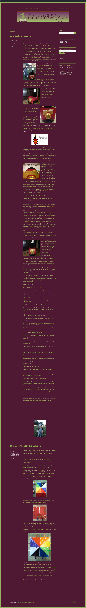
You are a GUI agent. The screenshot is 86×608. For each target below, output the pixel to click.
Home (17, 8)
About (21, 8)
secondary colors (13, 456)
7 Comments (12, 46)
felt (17, 453)
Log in (3, 0)
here (37, 126)
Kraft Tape (37, 125)
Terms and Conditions (64, 59)
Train (11, 44)
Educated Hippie (13, 602)
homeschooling (13, 454)
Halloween (17, 43)
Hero (61, 71)
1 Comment (12, 458)
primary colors (16, 455)
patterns (11, 455)
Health (26, 8)
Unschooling (36, 8)
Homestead (48, 8)
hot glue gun (49, 125)
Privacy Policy (62, 58)
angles (11, 453)
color (14, 453)
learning (17, 454)
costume (11, 43)
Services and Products (59, 8)
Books (43, 8)
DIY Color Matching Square (25, 446)
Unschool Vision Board (64, 74)
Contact (68, 8)
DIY (31, 8)
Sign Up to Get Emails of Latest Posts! (66, 49)
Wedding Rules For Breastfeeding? (66, 67)
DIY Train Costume (20, 36)
